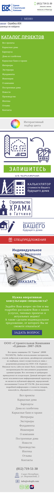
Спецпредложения (27, 239)
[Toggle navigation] (27, 18)
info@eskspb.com (30, 481)
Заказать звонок (45, 6)
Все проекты (8, 43)
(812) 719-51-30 (44, 3)
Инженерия (7, 78)
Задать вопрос (27, 332)
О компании (8, 83)
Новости (6, 92)
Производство (9, 96)
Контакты (7, 110)
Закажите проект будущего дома (34, 226)
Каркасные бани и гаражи (14, 61)
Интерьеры (7, 65)
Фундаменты (8, 74)
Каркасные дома (10, 47)
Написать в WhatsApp (44, 10)
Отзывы (6, 105)
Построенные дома (11, 87)
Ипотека (6, 101)
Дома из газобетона (11, 56)
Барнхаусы (7, 52)
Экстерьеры (8, 70)
